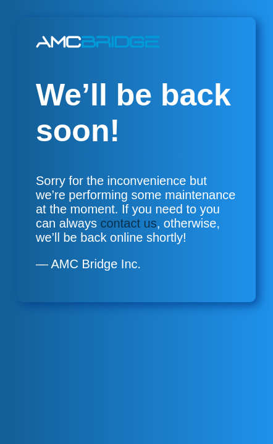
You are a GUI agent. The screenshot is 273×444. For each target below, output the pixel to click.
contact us (129, 223)
